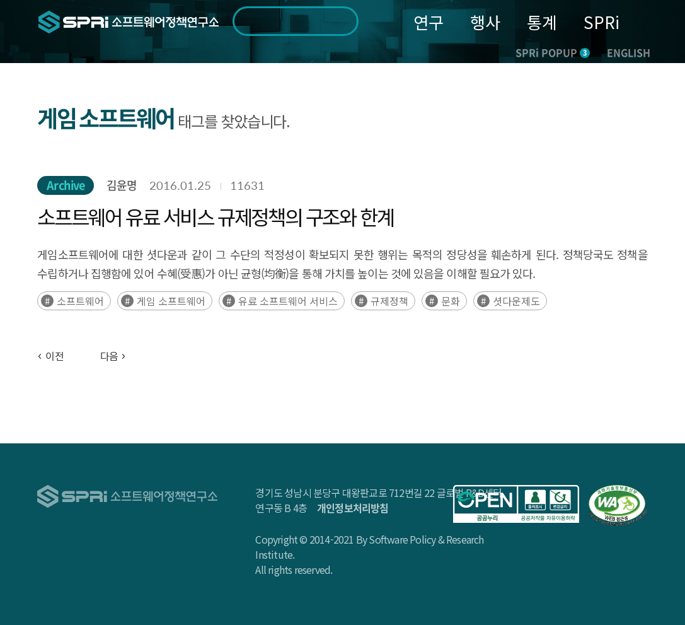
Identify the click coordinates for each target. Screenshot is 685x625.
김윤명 (121, 185)
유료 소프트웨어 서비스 (288, 300)
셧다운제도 (516, 300)
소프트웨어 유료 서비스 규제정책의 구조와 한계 (215, 216)
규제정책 (389, 300)
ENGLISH (628, 52)
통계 (542, 21)
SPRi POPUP (552, 52)
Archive (65, 185)
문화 (450, 300)
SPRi (601, 21)
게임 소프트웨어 (171, 300)
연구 (428, 21)
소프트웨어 (80, 300)
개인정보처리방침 (353, 507)
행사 (485, 21)
